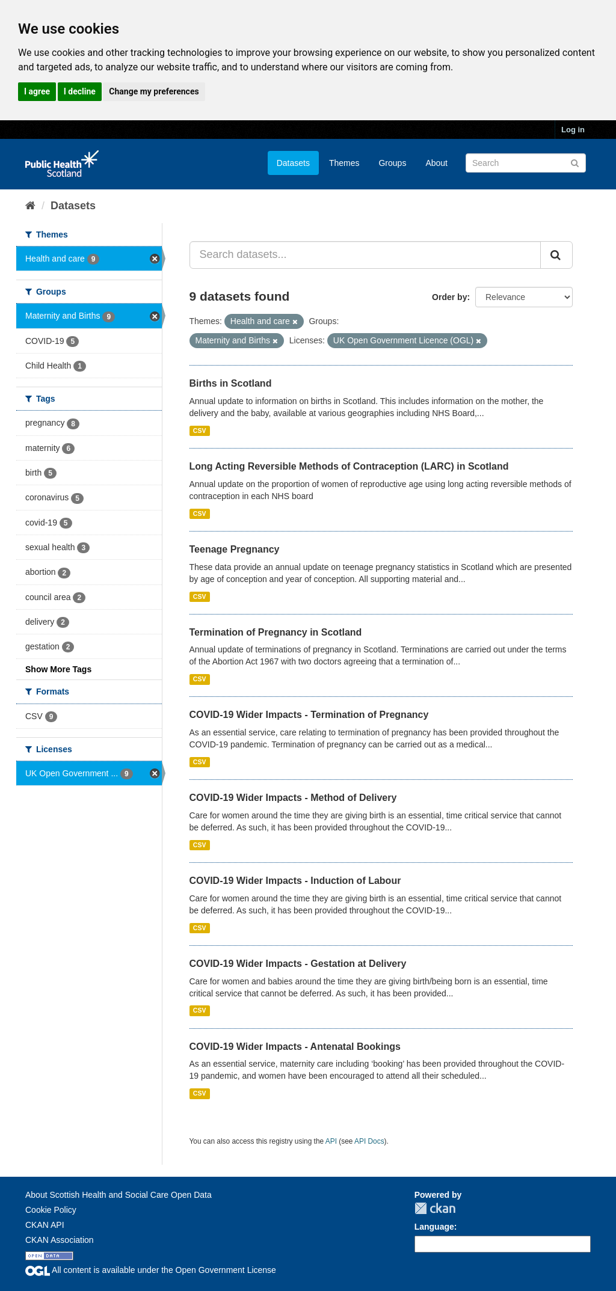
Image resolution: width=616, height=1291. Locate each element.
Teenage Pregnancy (234, 549)
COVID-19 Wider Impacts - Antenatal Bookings (295, 1046)
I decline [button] (80, 91)
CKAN (434, 1208)
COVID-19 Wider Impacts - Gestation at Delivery (298, 963)
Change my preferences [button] (154, 91)
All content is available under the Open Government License (150, 1270)
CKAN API (44, 1225)
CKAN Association (59, 1240)
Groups (392, 163)
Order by (449, 297)
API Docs (369, 1141)
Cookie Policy (50, 1210)
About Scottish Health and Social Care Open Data (118, 1195)
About (436, 163)
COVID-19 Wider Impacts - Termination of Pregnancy (309, 715)
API (331, 1141)
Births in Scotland (230, 383)
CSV (199, 430)
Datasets (293, 163)
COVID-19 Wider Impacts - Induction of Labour (295, 880)
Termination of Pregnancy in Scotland (275, 632)
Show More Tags (58, 669)
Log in (573, 129)
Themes (344, 163)
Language (434, 1226)
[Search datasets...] (365, 255)
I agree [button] (37, 91)
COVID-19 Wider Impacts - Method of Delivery (293, 798)
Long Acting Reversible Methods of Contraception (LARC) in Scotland (349, 466)
